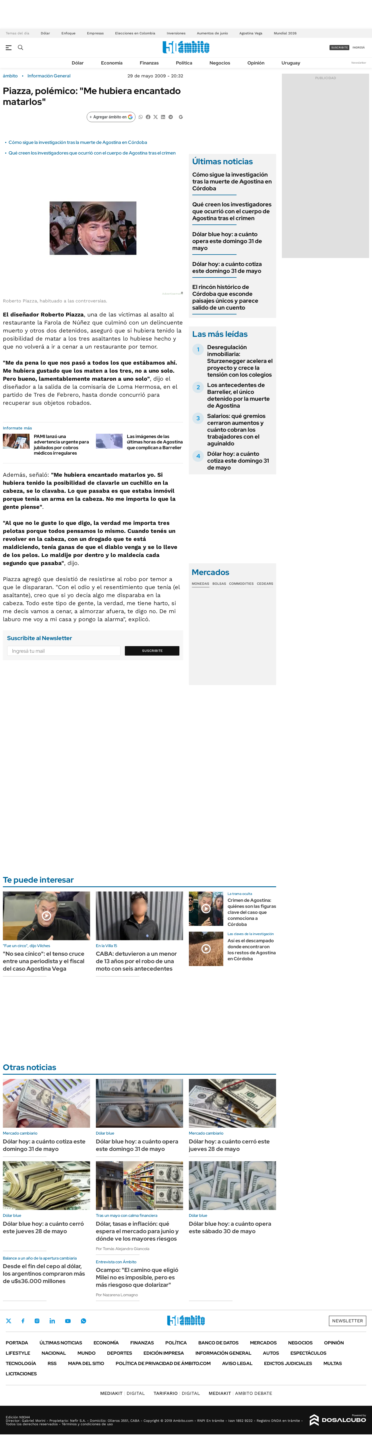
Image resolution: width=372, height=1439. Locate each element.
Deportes (119, 1353)
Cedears (265, 584)
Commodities (241, 584)
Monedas (200, 584)
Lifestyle (18, 1353)
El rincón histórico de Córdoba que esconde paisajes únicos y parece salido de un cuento (225, 297)
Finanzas (149, 63)
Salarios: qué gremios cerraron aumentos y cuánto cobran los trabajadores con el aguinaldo (236, 429)
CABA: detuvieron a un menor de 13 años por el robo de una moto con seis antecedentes (136, 961)
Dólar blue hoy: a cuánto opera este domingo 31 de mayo (227, 241)
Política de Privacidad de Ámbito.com (163, 1363)
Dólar (45, 33)
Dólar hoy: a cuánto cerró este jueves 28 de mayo (229, 1145)
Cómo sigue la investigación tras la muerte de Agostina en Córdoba (78, 142)
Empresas (95, 33)
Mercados (263, 1343)
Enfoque (68, 33)
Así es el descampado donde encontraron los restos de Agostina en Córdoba (252, 949)
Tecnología (21, 1363)
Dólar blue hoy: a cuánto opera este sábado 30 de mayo (230, 1227)
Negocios (220, 63)
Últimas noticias (61, 1343)
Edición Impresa (164, 1353)
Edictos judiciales (288, 1363)
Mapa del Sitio (86, 1363)
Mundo (87, 1353)
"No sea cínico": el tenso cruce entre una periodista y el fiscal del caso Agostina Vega (43, 961)
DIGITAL (122, 1393)
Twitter (8, 1321)
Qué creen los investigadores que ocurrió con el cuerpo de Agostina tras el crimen (92, 153)
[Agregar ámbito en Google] (111, 117)
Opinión (255, 63)
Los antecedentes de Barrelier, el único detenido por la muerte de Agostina (238, 395)
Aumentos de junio (212, 33)
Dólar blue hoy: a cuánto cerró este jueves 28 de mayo (43, 1227)
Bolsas (219, 584)
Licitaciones (21, 1374)
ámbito (10, 76)
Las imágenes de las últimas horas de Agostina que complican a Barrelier (155, 441)
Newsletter (358, 62)
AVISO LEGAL (237, 1363)
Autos (271, 1353)
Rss (52, 1363)
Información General (49, 76)
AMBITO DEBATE (240, 1393)
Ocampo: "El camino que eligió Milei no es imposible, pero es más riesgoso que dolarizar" (137, 1277)
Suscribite (152, 651)
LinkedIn (52, 1320)
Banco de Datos (218, 1343)
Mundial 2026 (285, 33)
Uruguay (291, 63)
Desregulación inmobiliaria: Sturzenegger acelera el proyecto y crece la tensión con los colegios (240, 360)
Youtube (68, 1321)
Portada (17, 1343)
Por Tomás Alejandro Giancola (122, 1248)
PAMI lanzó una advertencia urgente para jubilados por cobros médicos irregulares (61, 444)
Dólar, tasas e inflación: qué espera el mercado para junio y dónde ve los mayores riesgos (137, 1231)
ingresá (358, 47)
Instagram (37, 1320)
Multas (332, 1363)
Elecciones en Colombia (135, 33)
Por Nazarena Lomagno (117, 1294)
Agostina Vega (250, 33)
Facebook (23, 1320)
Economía (112, 63)
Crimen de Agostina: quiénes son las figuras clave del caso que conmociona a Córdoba (252, 912)
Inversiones (176, 33)
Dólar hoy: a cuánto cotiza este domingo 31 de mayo (227, 267)
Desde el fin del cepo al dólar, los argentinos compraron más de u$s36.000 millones (44, 1273)
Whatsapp (83, 1320)
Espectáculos (308, 1353)
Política (184, 63)
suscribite (339, 47)
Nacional (54, 1353)
